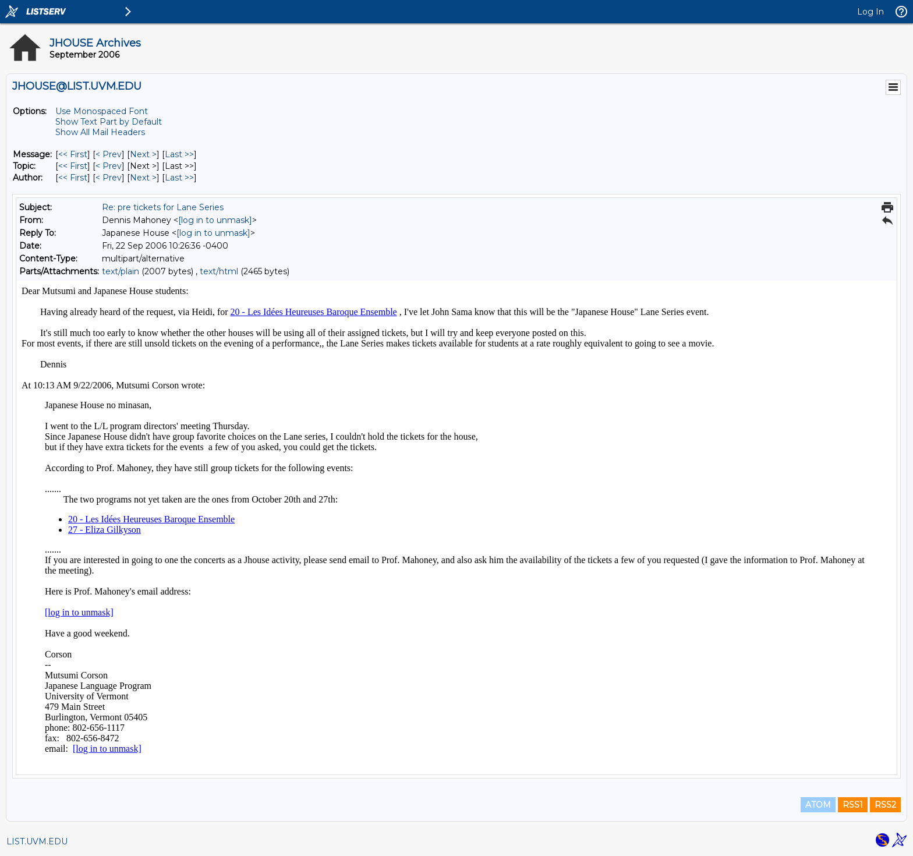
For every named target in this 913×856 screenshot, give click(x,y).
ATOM (818, 805)
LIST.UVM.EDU (37, 841)
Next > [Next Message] (143, 154)
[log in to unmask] (215, 220)
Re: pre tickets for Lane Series (163, 207)
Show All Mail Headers (100, 132)
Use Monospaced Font (101, 111)
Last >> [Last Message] (179, 154)
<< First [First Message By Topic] (72, 166)
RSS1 (853, 805)
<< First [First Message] (72, 154)
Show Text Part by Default (108, 121)
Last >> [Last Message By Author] (179, 177)
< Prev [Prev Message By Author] (108, 177)
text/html (219, 271)
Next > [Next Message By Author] (143, 177)
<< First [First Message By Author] (72, 177)
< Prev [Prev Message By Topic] (108, 166)
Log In (870, 11)
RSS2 (885, 805)
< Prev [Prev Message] (108, 154)
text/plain (120, 271)
